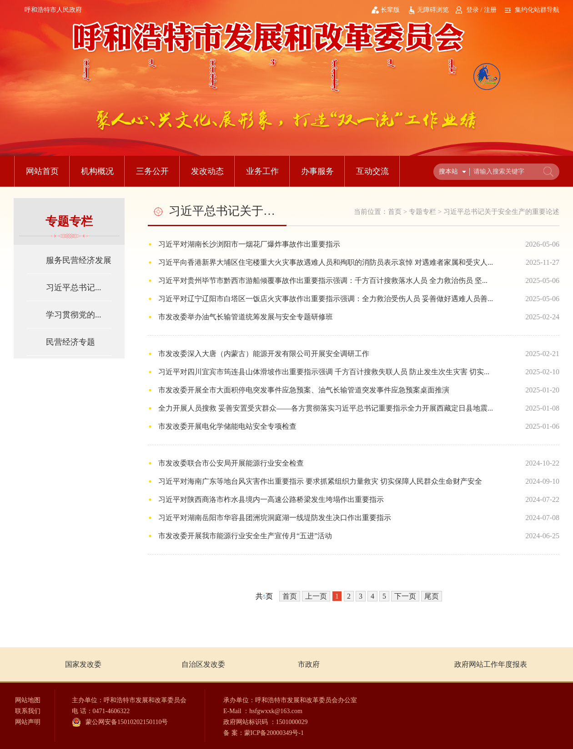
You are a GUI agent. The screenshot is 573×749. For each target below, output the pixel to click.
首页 (395, 211)
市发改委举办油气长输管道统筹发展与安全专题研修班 (245, 317)
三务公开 (152, 171)
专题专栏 (422, 211)
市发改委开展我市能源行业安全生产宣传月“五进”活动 (245, 536)
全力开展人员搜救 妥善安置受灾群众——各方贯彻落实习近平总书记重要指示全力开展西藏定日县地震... (325, 408)
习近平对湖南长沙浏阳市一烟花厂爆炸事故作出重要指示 (249, 244)
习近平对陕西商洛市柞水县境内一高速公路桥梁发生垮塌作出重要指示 (271, 499)
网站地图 (27, 700)
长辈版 (390, 9)
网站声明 (27, 722)
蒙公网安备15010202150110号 (126, 722)
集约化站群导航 (537, 9)
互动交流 (372, 171)
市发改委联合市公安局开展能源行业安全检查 (231, 463)
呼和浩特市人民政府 (53, 9)
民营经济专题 (70, 342)
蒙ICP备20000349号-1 (274, 732)
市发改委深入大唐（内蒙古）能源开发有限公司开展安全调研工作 (263, 353)
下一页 (405, 596)
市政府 (309, 664)
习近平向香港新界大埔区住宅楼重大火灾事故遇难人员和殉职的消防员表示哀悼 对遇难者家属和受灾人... (325, 262)
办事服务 (317, 171)
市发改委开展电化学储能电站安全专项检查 (227, 426)
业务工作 (262, 171)
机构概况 (97, 171)
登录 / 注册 (481, 9)
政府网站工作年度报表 (490, 664)
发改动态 (207, 171)
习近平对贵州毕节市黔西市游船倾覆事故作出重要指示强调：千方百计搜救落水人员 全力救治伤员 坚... (323, 280)
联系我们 (27, 711)
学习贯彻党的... (73, 314)
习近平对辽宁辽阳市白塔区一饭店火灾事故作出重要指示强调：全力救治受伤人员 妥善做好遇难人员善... (325, 299)
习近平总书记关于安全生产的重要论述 (501, 211)
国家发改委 (83, 664)
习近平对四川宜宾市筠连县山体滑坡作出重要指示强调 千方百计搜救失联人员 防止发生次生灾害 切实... (323, 372)
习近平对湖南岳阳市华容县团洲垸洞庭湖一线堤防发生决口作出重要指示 (274, 517)
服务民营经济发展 (78, 260)
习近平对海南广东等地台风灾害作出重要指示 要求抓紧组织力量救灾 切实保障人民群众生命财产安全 (320, 481)
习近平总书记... (73, 287)
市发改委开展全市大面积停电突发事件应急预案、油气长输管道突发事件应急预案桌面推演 (303, 390)
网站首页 (42, 171)
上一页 (316, 596)
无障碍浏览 (433, 9)
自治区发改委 (203, 664)
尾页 (431, 596)
